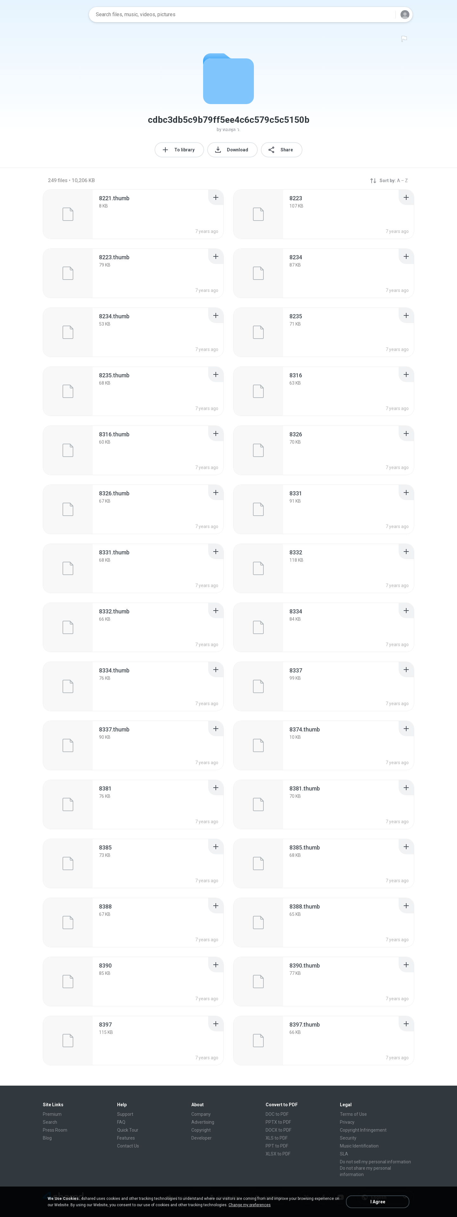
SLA (344, 1153)
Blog (47, 1138)
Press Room (55, 1130)
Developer (201, 1138)
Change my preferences (249, 1205)
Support (125, 1114)
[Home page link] (63, 14)
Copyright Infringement (363, 1130)
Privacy (347, 1122)
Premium (52, 1114)
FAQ (121, 1122)
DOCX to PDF (278, 1130)
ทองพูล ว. (231, 129)
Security (348, 1138)
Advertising (202, 1122)
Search (50, 1122)
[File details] (68, 214)
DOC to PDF (277, 1114)
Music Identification (359, 1145)
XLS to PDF (277, 1138)
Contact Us (128, 1145)
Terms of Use (353, 1114)
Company (201, 1114)
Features (126, 1138)
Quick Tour (127, 1130)
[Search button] (386, 14)
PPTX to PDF (278, 1122)
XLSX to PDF (278, 1153)
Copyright (201, 1130)
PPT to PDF (277, 1145)
